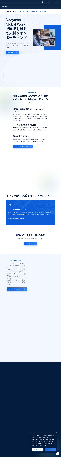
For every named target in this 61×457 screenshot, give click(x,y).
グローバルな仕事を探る (21, 146)
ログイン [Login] (49, 2)
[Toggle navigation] (58, 6)
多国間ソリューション (11, 11)
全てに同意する (50, 449)
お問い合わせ (11, 52)
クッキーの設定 (37, 449)
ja (56, 2)
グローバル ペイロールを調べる (16, 218)
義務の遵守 (43, 11)
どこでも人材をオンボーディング (28, 11)
